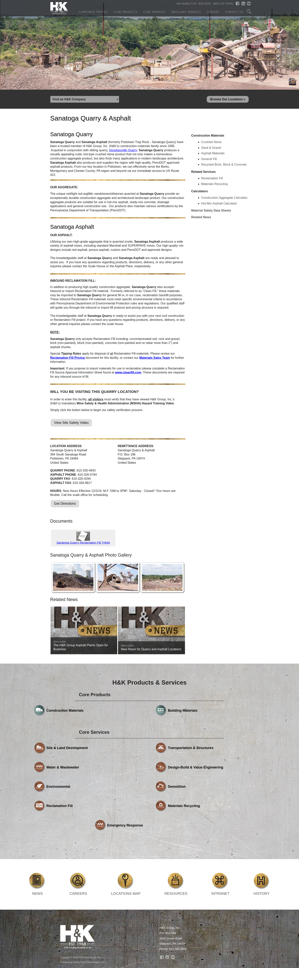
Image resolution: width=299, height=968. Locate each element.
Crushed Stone (211, 143)
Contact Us (234, 13)
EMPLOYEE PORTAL (223, 4)
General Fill (209, 160)
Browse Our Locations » (227, 99)
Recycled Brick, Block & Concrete (224, 165)
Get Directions (65, 505)
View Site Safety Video (71, 424)
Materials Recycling (214, 185)
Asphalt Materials (213, 154)
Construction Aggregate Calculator (224, 198)
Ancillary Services (186, 13)
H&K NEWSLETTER (186, 4)
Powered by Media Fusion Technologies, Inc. (83, 929)
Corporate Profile (93, 13)
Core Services (154, 13)
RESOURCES (204, 4)
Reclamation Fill (212, 179)
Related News (201, 218)
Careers (213, 13)
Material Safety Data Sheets (211, 211)
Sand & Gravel (211, 148)
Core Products (125, 13)
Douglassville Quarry (123, 151)
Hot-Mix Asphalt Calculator (219, 204)
